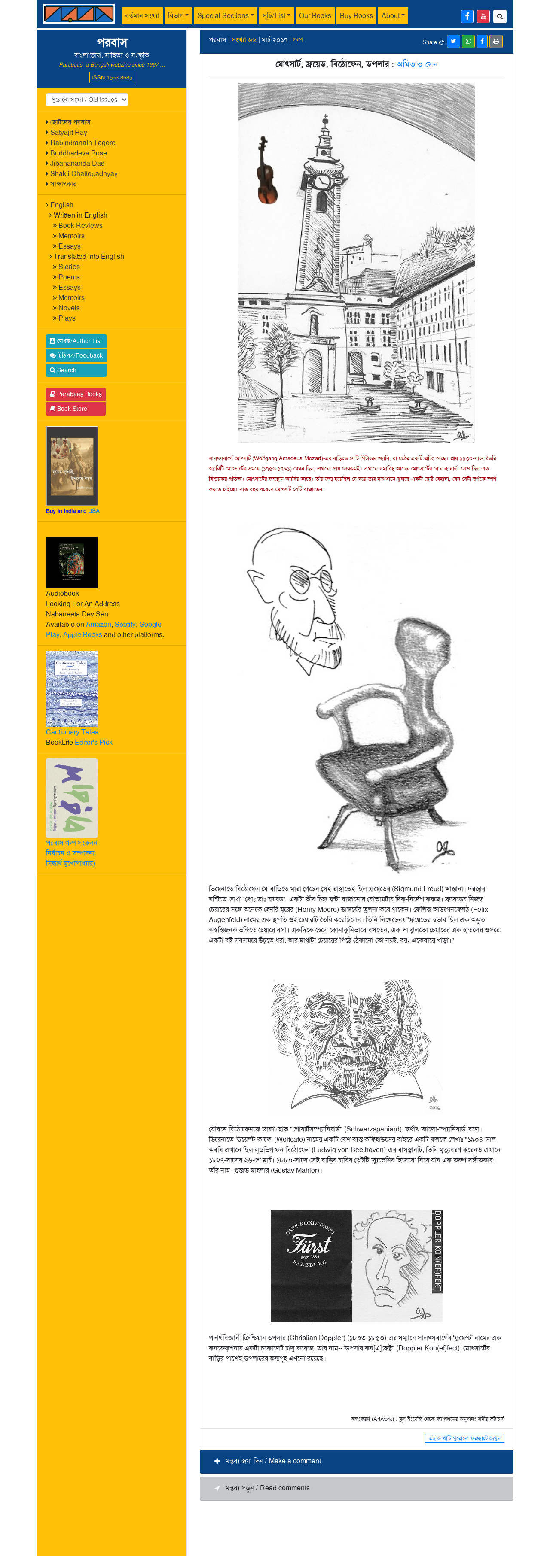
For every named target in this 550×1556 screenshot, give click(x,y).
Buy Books (356, 15)
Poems (69, 277)
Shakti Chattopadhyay (84, 173)
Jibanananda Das (77, 163)
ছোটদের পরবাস (70, 122)
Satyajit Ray (68, 132)
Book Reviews (80, 225)
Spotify (125, 624)
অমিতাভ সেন (417, 64)
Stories (69, 266)
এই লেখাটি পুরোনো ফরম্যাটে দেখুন (465, 1438)
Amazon (98, 624)
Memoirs (71, 235)
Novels (69, 307)
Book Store (68, 409)
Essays (69, 246)
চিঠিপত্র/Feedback (76, 355)
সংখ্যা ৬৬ (244, 39)
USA (94, 511)
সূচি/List (274, 15)
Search (63, 370)
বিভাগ (175, 15)
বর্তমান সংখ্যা (142, 15)
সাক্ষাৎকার (63, 183)
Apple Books (82, 634)
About (391, 15)
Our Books (315, 15)
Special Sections (223, 15)
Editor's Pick (94, 742)
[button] (356, 1462)
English (61, 204)
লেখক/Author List (76, 341)
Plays (67, 318)
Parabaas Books (76, 394)
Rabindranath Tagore (83, 142)
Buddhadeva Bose (78, 153)
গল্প (298, 39)
